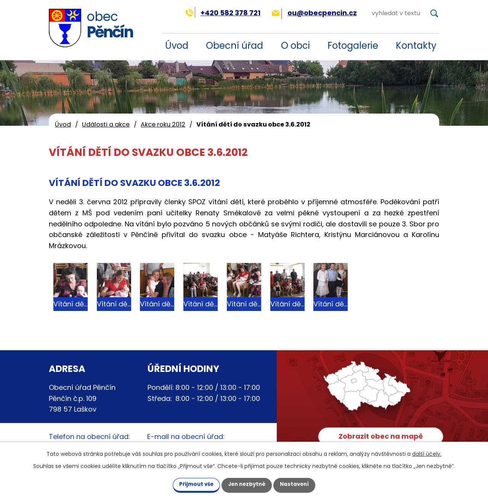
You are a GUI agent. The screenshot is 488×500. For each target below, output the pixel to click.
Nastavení (300, 484)
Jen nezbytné (247, 484)
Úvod (63, 124)
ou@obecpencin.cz (314, 13)
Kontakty (416, 45)
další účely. (426, 453)
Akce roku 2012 (163, 124)
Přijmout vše (190, 484)
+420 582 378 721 (222, 13)
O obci (295, 45)
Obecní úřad (234, 45)
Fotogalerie (352, 45)
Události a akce (106, 124)
